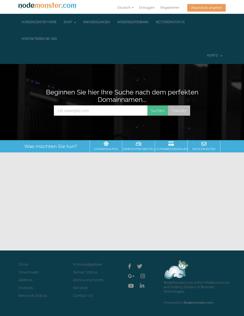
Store (23, 264)
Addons (25, 280)
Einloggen (147, 8)
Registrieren (169, 8)
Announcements (88, 280)
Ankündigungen (96, 22)
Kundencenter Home (39, 22)
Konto (214, 55)
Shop (70, 22)
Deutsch (125, 8)
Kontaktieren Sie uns (39, 39)
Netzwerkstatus (170, 22)
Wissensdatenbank (133, 22)
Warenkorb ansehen (206, 8)
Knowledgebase (87, 264)
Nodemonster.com (198, 303)
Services (80, 288)
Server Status (85, 272)
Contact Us (83, 295)
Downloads (28, 272)
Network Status (32, 295)
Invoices (25, 288)
